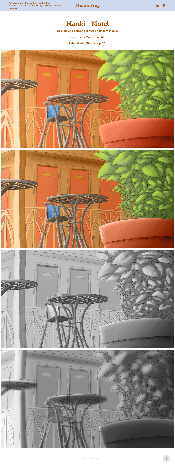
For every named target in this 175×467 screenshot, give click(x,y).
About (57, 5)
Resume (13, 8)
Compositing (35, 5)
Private (48, 5)
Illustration (31, 3)
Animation (44, 3)
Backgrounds (16, 3)
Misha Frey (87, 5)
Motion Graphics (17, 5)
